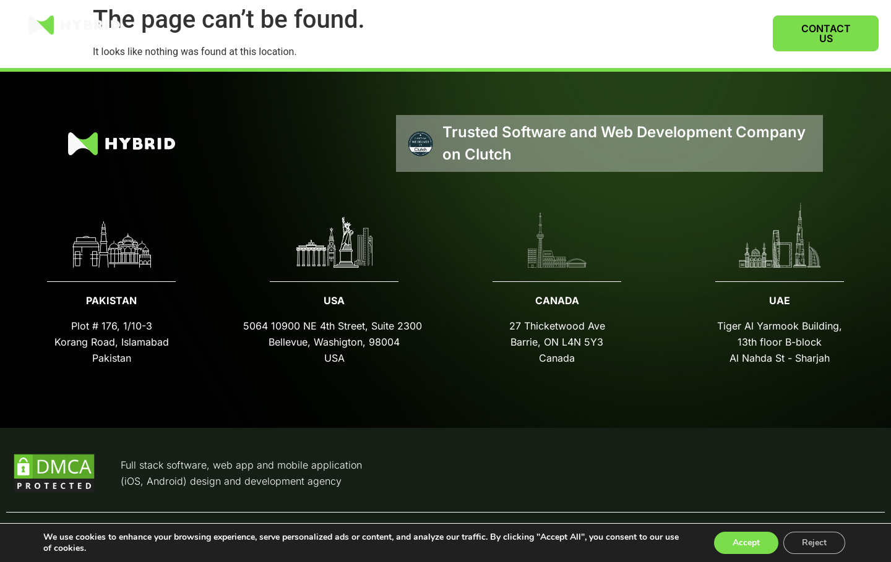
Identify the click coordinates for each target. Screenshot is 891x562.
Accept (746, 542)
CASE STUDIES (503, 33)
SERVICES (590, 33)
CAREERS (726, 33)
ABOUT (663, 33)
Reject (814, 542)
